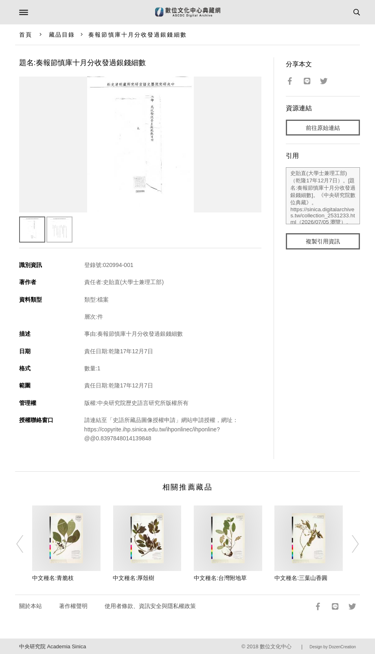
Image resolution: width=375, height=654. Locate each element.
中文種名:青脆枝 (53, 578)
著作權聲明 (73, 606)
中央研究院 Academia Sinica (52, 646)
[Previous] (25, 543)
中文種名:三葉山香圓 (300, 578)
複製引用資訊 (323, 241)
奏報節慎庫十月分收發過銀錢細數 (137, 34)
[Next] (349, 543)
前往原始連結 (323, 128)
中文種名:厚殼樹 (133, 578)
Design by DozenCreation (332, 647)
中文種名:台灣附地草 (220, 578)
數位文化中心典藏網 (187, 12)
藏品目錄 (62, 34)
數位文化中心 (276, 646)
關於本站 (30, 606)
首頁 (25, 34)
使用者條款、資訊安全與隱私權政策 (150, 606)
